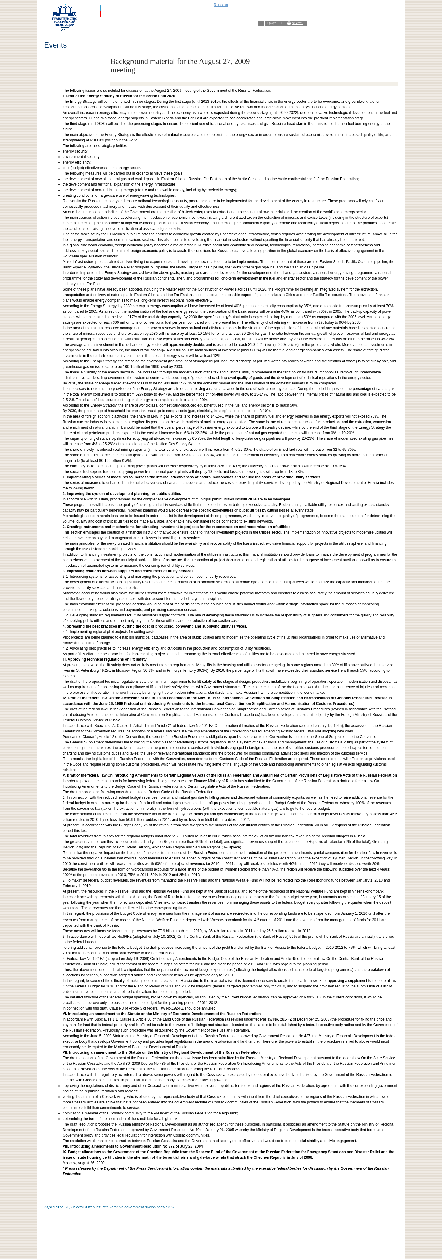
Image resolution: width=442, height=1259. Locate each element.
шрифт (271, 23)
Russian (221, 4)
